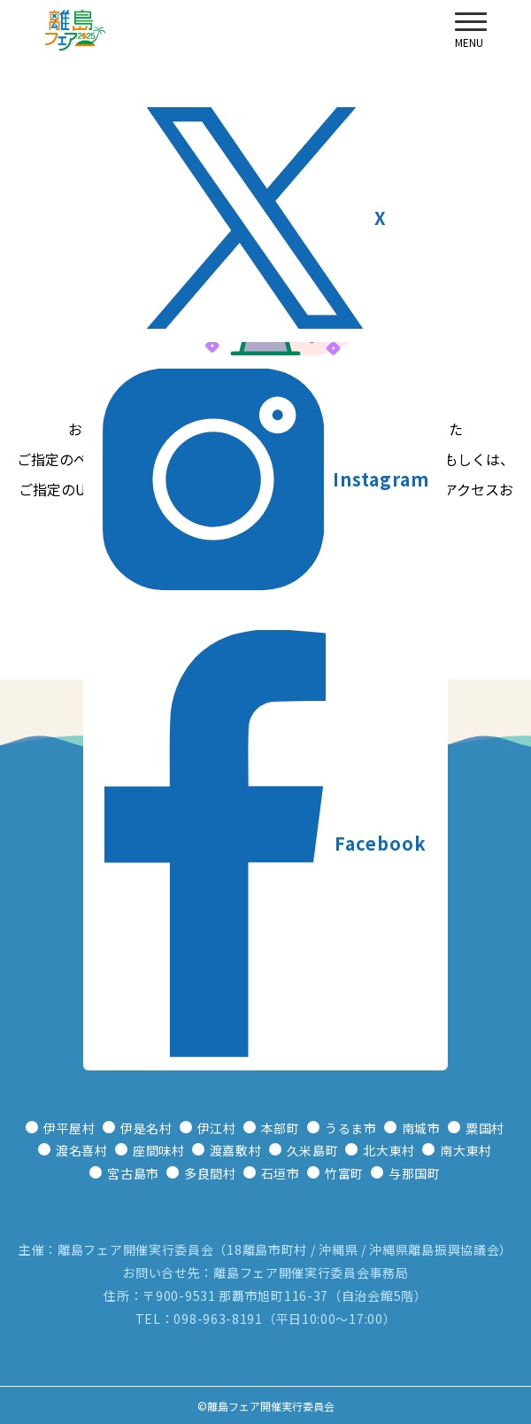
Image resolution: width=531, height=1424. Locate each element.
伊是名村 (146, 1128)
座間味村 (159, 1150)
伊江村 (216, 1128)
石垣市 (280, 1173)
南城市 (421, 1128)
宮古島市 (133, 1173)
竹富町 (344, 1173)
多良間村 (210, 1173)
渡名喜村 (82, 1150)
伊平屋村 (69, 1128)
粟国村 (485, 1128)
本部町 (280, 1128)
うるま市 (351, 1128)
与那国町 (415, 1173)
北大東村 (389, 1150)
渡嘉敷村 (236, 1150)
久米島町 (313, 1150)
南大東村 (466, 1150)
